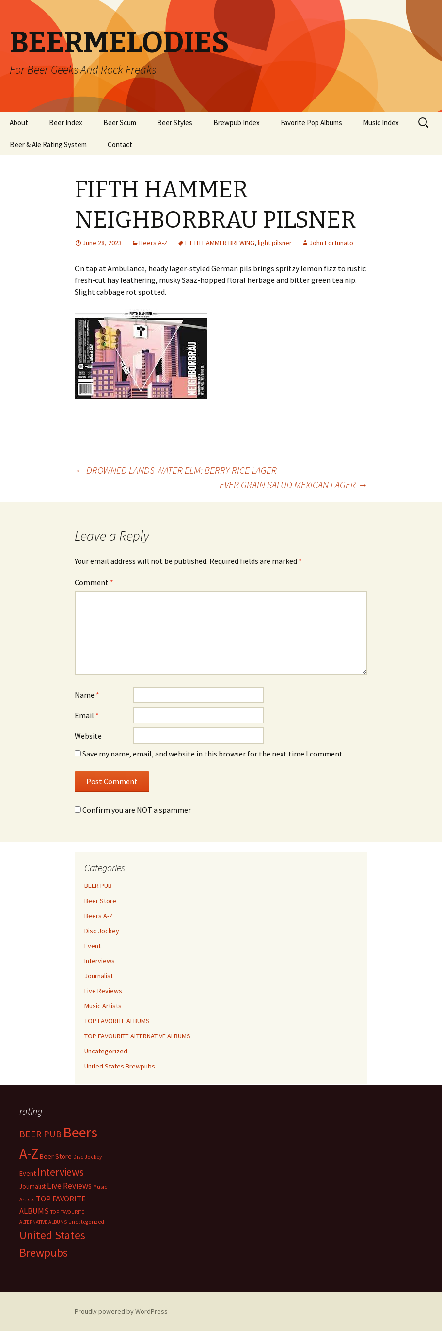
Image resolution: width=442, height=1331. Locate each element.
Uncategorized (105, 1051)
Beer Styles (174, 122)
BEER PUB (98, 885)
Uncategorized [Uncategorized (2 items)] (86, 1221)
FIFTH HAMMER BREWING (219, 242)
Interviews (99, 960)
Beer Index (65, 122)
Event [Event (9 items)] (27, 1173)
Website (88, 735)
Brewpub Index (236, 122)
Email (87, 715)
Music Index (381, 122)
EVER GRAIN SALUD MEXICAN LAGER (293, 484)
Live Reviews (103, 990)
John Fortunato (331, 242)
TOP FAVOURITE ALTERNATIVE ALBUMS (137, 1036)
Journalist (98, 975)
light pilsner (275, 242)
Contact (120, 144)
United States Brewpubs (119, 1066)
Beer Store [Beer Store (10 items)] (56, 1156)
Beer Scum (119, 122)
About (19, 122)
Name (87, 695)
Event (92, 945)
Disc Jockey (101, 930)
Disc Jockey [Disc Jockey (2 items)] (87, 1156)
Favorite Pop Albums (311, 122)
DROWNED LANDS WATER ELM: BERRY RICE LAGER (176, 470)
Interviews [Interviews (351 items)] (60, 1172)
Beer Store (100, 900)
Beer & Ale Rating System (48, 144)
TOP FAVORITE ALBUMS (117, 1021)
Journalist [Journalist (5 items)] (32, 1187)
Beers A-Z (153, 242)
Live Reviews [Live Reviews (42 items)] (69, 1186)
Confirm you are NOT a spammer (133, 810)
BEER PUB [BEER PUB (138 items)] (40, 1134)
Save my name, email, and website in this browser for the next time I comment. (213, 753)
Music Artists (103, 1006)
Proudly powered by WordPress (121, 1311)
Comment (94, 582)
